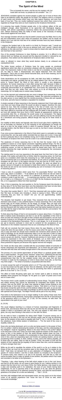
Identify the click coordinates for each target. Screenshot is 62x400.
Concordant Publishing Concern (34, 391)
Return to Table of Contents (31, 386)
